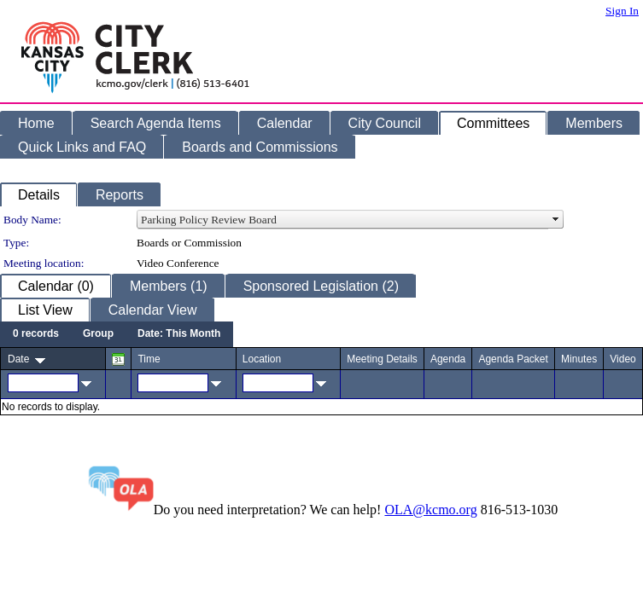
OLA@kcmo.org (430, 509)
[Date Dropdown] (179, 334)
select (556, 220)
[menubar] (116, 334)
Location (262, 359)
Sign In (622, 10)
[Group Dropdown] (98, 334)
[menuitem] (36, 334)
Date (18, 359)
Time (148, 359)
